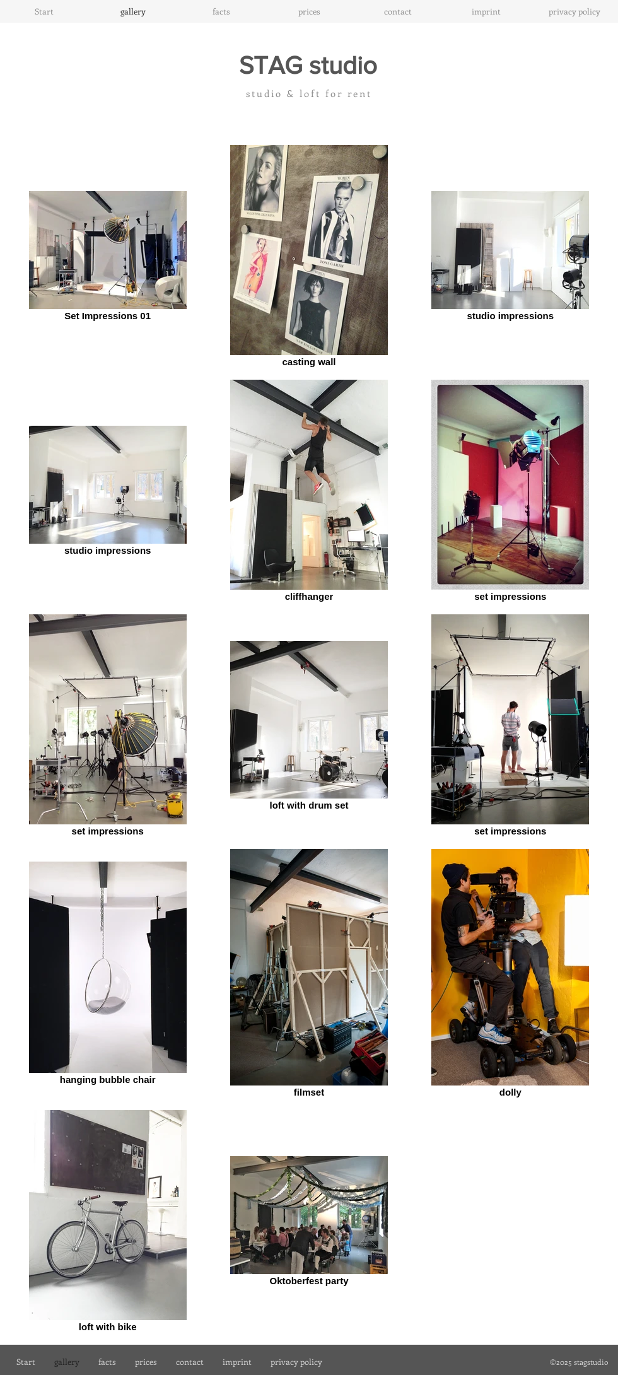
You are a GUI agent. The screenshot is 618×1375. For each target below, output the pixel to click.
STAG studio (308, 65)
